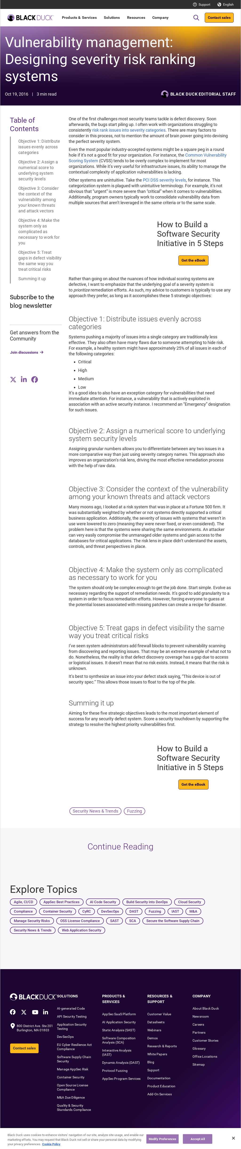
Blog (150, 1062)
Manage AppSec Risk (72, 1069)
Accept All (198, 1143)
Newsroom (201, 1016)
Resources (136, 17)
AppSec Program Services (121, 1078)
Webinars (154, 1030)
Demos (152, 1038)
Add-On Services (159, 1094)
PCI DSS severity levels (164, 180)
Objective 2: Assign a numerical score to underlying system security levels (38, 170)
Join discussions (24, 352)
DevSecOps (65, 1037)
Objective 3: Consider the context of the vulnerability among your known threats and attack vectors (38, 199)
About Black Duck (206, 1008)
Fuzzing (134, 811)
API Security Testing (72, 1016)
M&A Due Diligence (71, 1097)
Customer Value (159, 1014)
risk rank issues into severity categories (128, 130)
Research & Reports (162, 1046)
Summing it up (32, 278)
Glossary (199, 1048)
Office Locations (205, 1056)
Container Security (70, 1077)
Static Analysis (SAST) (118, 1030)
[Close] (233, 1142)
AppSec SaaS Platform (119, 1014)
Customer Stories (205, 1040)
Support (204, 4)
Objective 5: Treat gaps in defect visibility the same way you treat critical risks (40, 261)
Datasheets (156, 1022)
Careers (198, 1024)
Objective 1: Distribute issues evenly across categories (39, 147)
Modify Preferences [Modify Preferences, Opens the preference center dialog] (162, 1143)
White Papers (157, 1054)
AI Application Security (119, 1022)
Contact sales (219, 17)
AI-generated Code (71, 1008)
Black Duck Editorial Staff (203, 94)
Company (160, 17)
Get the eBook (193, 260)
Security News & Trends (95, 811)
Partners (199, 1032)
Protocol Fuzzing (115, 1070)
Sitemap (199, 1064)
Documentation (158, 1078)
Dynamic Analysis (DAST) (121, 1062)
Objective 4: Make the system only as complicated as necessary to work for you (39, 231)
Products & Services (79, 17)
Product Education (161, 1086)
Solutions (112, 17)
